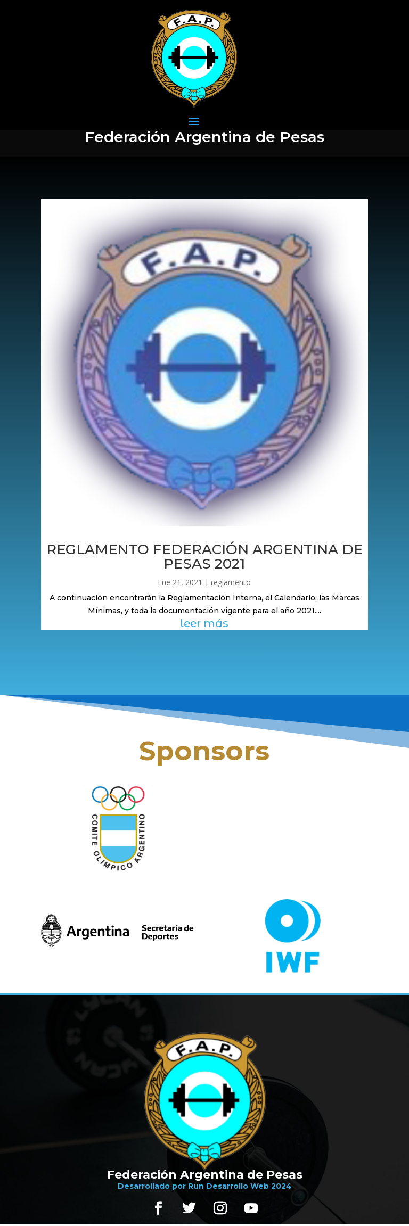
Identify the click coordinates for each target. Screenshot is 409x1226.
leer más (204, 624)
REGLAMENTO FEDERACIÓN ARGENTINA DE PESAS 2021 (204, 556)
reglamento (231, 582)
